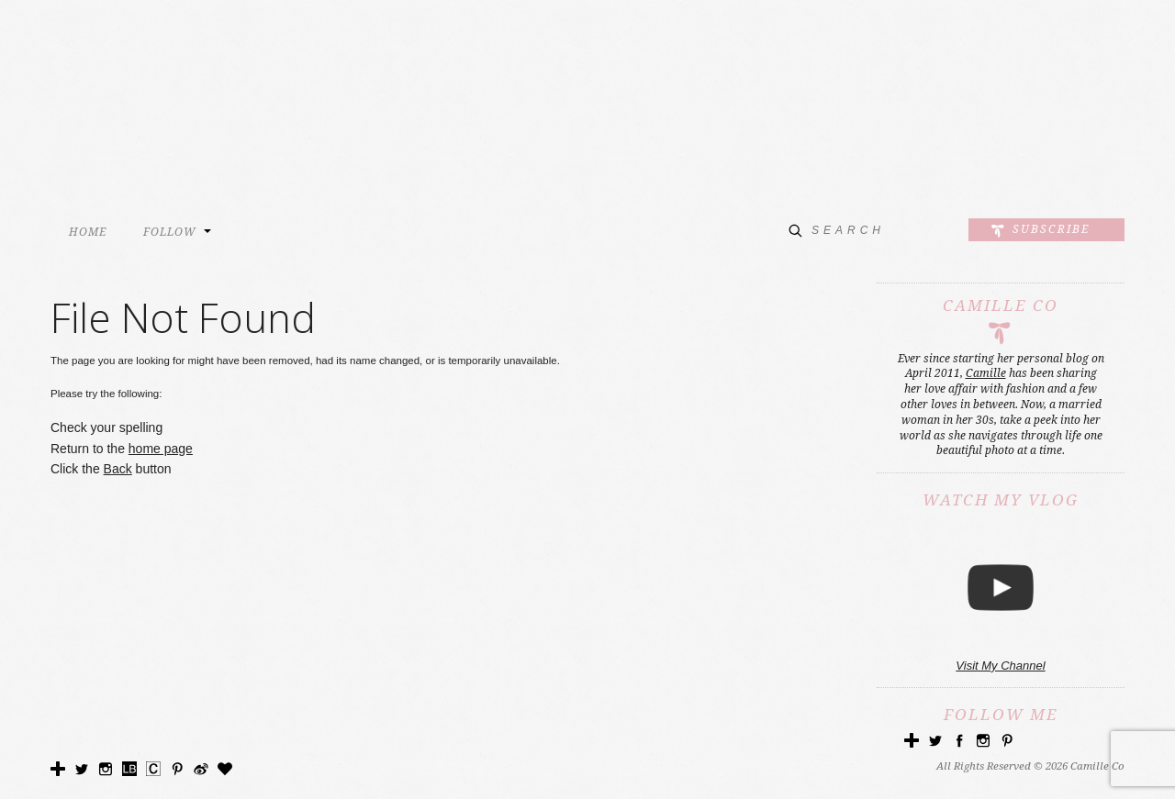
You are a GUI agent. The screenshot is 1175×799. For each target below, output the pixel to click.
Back (118, 468)
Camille (986, 373)
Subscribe (1051, 229)
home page (161, 448)
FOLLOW (169, 232)
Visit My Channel (1000, 665)
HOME (87, 232)
